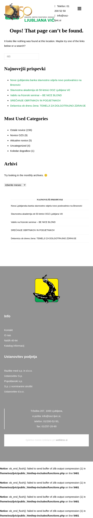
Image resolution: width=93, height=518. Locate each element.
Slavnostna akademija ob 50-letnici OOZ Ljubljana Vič (40, 90)
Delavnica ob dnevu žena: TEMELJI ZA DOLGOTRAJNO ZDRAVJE (48, 105)
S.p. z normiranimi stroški (18, 386)
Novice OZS (17, 135)
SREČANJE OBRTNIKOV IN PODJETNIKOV (35, 100)
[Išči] (31, 57)
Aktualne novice (19, 140)
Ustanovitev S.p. (13, 375)
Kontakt (8, 330)
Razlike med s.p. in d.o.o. (18, 370)
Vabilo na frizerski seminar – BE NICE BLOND (36, 95)
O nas (7, 335)
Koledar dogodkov (20, 150)
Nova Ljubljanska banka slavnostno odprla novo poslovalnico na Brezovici (46, 206)
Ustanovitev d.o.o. (14, 391)
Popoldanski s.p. (13, 381)
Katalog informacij (14, 345)
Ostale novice (17, 130)
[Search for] (21, 56)
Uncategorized (18, 145)
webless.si (61, 440)
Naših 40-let (11, 340)
